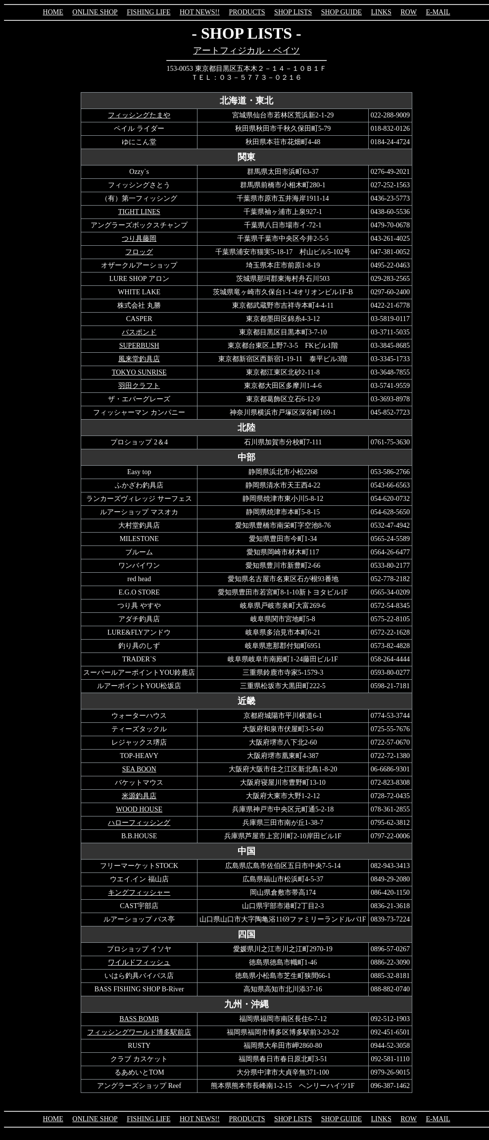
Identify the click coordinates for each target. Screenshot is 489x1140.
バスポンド (139, 332)
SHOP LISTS (293, 12)
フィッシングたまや (139, 115)
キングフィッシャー (139, 892)
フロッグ (139, 252)
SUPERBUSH (139, 345)
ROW (408, 12)
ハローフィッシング (139, 822)
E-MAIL (438, 12)
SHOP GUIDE (341, 12)
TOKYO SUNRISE (139, 372)
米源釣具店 (139, 796)
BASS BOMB (139, 1019)
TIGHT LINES (139, 212)
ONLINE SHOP (94, 12)
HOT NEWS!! (200, 12)
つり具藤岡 (139, 238)
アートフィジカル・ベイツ (246, 50)
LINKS (381, 12)
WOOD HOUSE (139, 809)
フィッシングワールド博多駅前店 (139, 1032)
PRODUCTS (247, 12)
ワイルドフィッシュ (139, 962)
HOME (53, 12)
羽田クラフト (139, 385)
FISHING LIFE (148, 12)
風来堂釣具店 (139, 359)
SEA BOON (139, 769)
